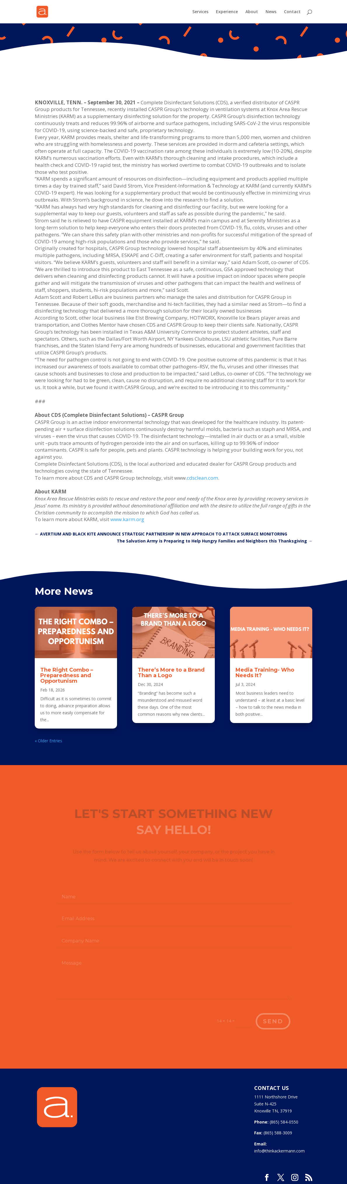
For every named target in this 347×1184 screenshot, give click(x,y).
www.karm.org (127, 519)
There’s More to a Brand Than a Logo (171, 673)
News (271, 12)
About (251, 12)
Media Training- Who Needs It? (265, 673)
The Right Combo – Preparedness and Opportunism (66, 675)
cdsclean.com (202, 477)
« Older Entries (48, 740)
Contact (292, 12)
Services (200, 12)
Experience (227, 12)
